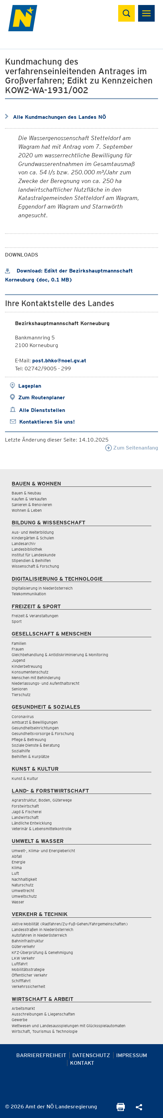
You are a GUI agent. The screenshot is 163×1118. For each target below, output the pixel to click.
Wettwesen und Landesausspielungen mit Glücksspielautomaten (68, 1025)
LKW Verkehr (23, 958)
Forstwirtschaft (25, 806)
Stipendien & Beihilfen (31, 560)
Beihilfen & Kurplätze (30, 756)
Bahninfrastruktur (28, 940)
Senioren (20, 688)
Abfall (17, 856)
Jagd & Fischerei (26, 811)
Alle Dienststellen (42, 410)
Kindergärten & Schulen (33, 537)
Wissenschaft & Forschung (35, 566)
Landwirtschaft (25, 817)
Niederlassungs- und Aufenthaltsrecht (45, 683)
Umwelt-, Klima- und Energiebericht (43, 850)
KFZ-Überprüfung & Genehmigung (42, 952)
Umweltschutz (24, 896)
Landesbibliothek (27, 549)
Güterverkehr (23, 946)
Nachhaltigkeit (24, 879)
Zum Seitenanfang (131, 448)
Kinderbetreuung (27, 666)
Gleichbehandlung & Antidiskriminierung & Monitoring (60, 654)
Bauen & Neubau (26, 492)
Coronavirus (23, 716)
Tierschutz (21, 694)
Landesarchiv (24, 543)
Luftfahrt (20, 963)
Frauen (18, 649)
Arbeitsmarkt (23, 1008)
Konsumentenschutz (30, 671)
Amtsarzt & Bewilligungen (35, 722)
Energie (18, 861)
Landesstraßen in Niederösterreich (42, 929)
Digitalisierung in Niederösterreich (42, 588)
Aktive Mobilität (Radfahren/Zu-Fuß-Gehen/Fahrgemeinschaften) (70, 923)
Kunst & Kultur (25, 778)
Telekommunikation (29, 593)
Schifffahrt (21, 980)
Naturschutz (23, 884)
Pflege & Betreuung (29, 739)
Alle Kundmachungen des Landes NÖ (59, 117)
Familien (19, 643)
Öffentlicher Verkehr (29, 975)
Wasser (18, 901)
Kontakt (82, 1063)
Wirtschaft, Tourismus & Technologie (44, 1031)
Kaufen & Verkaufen (29, 498)
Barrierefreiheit (41, 1055)
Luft (15, 873)
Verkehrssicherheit (28, 986)
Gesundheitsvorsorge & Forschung (43, 733)
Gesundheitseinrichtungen (35, 727)
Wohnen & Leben (27, 510)
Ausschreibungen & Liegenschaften (43, 1014)
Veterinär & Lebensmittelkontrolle (41, 828)
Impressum (131, 1055)
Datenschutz (91, 1055)
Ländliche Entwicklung (32, 823)
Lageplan (29, 386)
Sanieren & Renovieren (32, 504)
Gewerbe (19, 1019)
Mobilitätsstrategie (28, 969)
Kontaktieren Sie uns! (47, 422)
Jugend (18, 660)
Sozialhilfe (21, 750)
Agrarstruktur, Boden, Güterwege (42, 800)
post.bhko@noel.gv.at (59, 360)
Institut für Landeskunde (33, 554)
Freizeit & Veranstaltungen (35, 615)
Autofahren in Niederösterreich (39, 935)
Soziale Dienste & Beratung (36, 745)
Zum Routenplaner (41, 397)
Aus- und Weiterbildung (33, 532)
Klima (17, 867)
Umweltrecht (23, 890)
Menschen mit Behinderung (36, 677)
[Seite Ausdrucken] (120, 1109)
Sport (17, 621)
